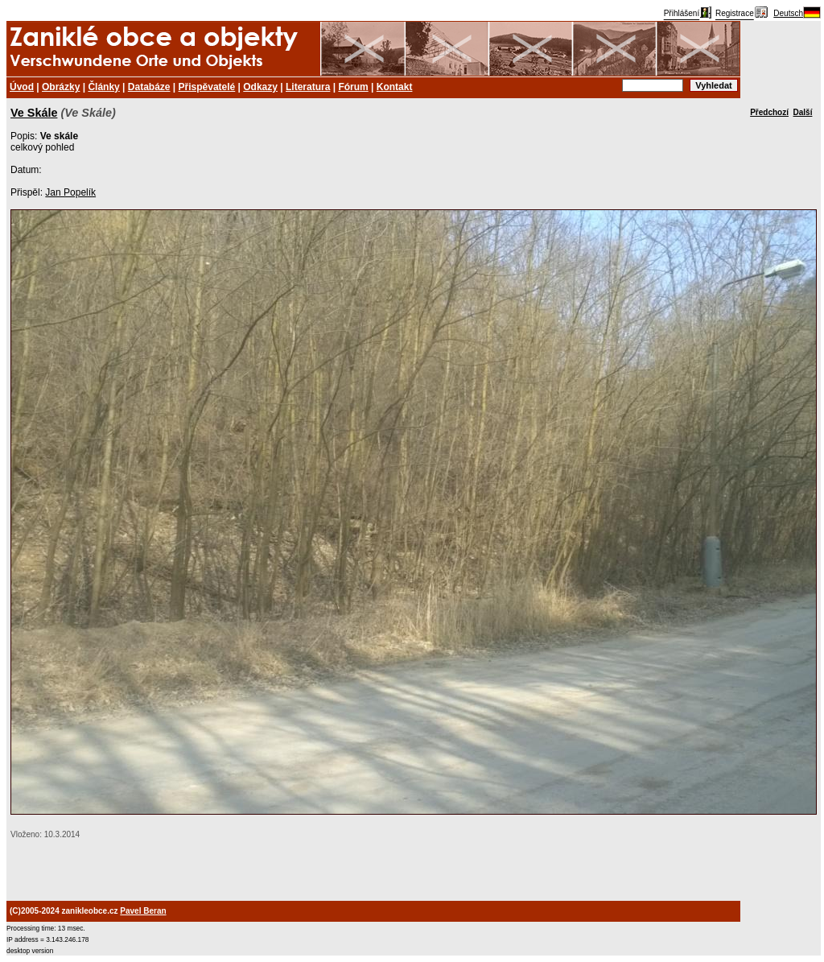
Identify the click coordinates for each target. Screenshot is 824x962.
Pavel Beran (143, 910)
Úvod (22, 87)
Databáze (149, 87)
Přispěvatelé (207, 87)
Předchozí (769, 112)
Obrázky (61, 87)
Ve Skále (33, 112)
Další (803, 112)
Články (103, 87)
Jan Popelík (70, 192)
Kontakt (395, 87)
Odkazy (260, 87)
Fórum (353, 87)
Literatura (308, 87)
